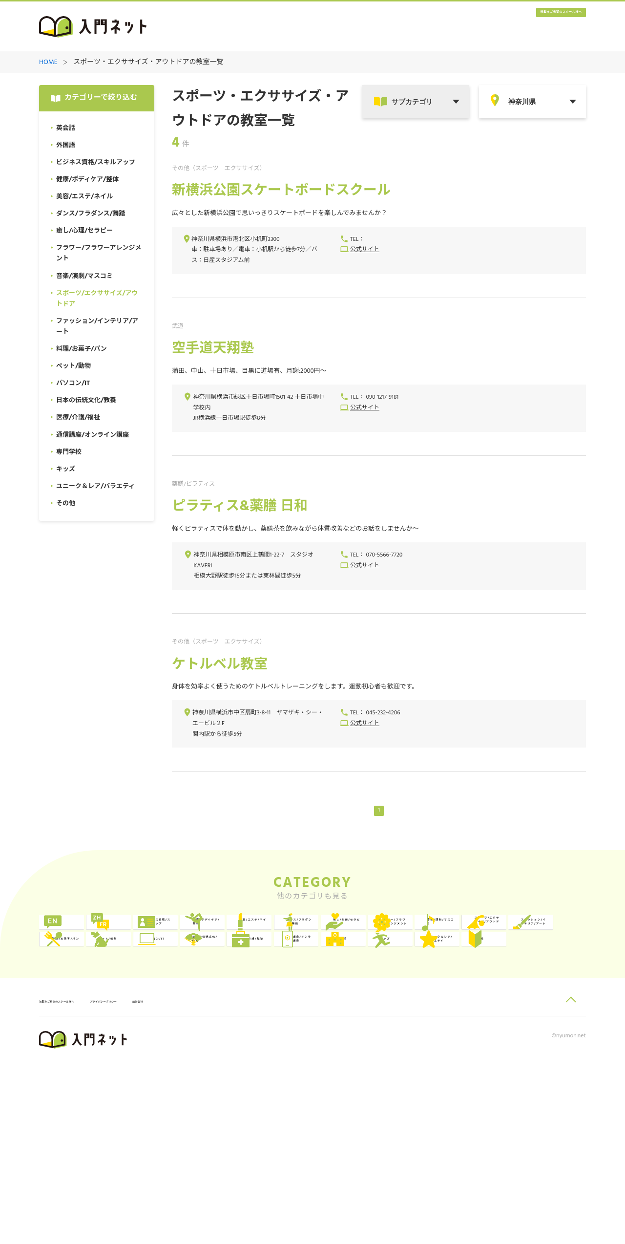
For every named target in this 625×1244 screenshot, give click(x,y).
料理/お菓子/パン (208, 1026)
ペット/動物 (309, 1026)
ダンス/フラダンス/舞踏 (100, 986)
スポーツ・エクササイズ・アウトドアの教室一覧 (148, 62)
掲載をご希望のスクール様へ (527, 27)
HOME (48, 62)
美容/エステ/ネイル (542, 946)
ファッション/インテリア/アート (99, 1026)
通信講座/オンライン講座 (209, 1066)
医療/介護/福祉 (93, 1066)
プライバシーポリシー (169, 1181)
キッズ (410, 1066)
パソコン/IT (419, 1026)
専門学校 (304, 1066)
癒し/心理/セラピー (211, 986)
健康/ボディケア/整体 (431, 946)
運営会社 (229, 1181)
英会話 (79, 946)
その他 (79, 1106)
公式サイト (364, 251)
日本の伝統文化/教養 (540, 1026)
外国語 (190, 946)
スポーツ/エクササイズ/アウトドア (540, 986)
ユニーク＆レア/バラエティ (540, 1066)
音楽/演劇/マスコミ (431, 986)
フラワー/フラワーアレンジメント (320, 986)
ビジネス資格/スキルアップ (320, 946)
